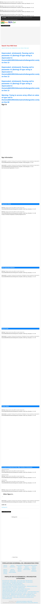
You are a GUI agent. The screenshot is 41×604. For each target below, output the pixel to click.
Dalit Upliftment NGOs (21, 591)
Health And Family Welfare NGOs (24, 580)
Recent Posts (15, 557)
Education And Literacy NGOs (9, 580)
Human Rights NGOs (6, 587)
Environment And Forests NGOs (17, 582)
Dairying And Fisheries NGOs (9, 595)
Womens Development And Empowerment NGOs (13, 584)
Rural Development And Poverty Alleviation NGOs (14, 586)
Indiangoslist (4, 507)
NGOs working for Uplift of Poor (15, 17)
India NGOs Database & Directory (24, 601)
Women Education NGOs (16, 594)
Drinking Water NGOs (32, 586)
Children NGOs (5, 582)
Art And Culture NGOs (17, 583)
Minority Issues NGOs (7, 597)
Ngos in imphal (33, 565)
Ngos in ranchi (12, 572)
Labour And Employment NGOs (9, 590)
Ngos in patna (26, 565)
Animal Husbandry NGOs (28, 594)
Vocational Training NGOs (18, 587)
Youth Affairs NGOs (7, 598)
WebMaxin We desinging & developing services (27, 602)
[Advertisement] (20, 35)
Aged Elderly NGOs (31, 593)
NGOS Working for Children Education (9, 19)
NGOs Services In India (27, 17)
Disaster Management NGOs (8, 591)
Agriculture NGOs (6, 583)
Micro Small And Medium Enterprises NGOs (23, 597)
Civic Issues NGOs (21, 595)
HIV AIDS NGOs (29, 582)
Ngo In (4, 104)
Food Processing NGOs (33, 591)
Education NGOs (6, 594)
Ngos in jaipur (26, 569)
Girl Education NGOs (22, 590)
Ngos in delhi (19, 565)
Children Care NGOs (30, 595)
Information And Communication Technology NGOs (14, 593)
